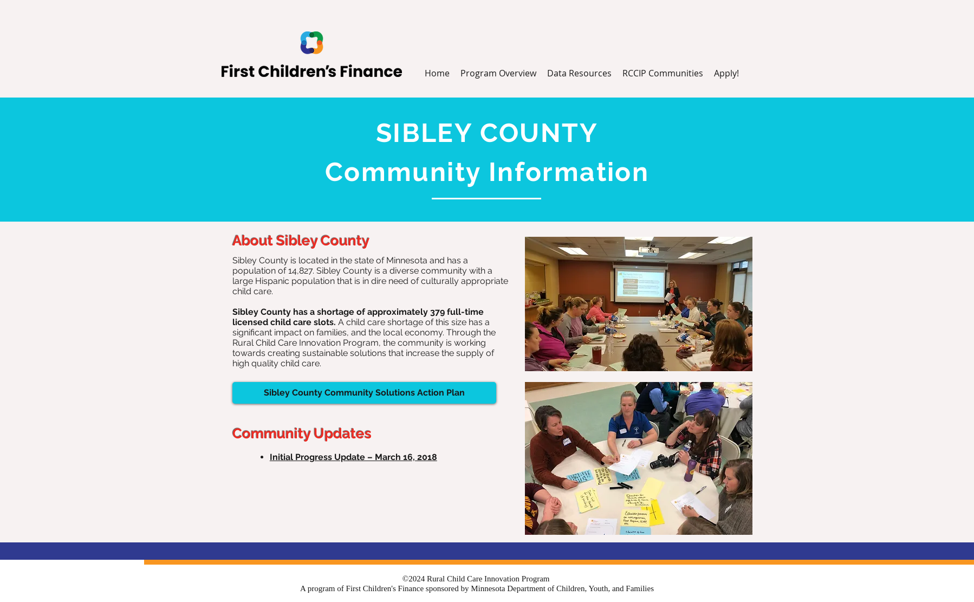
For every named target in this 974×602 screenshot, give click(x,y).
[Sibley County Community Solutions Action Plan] (364, 393)
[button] (579, 73)
